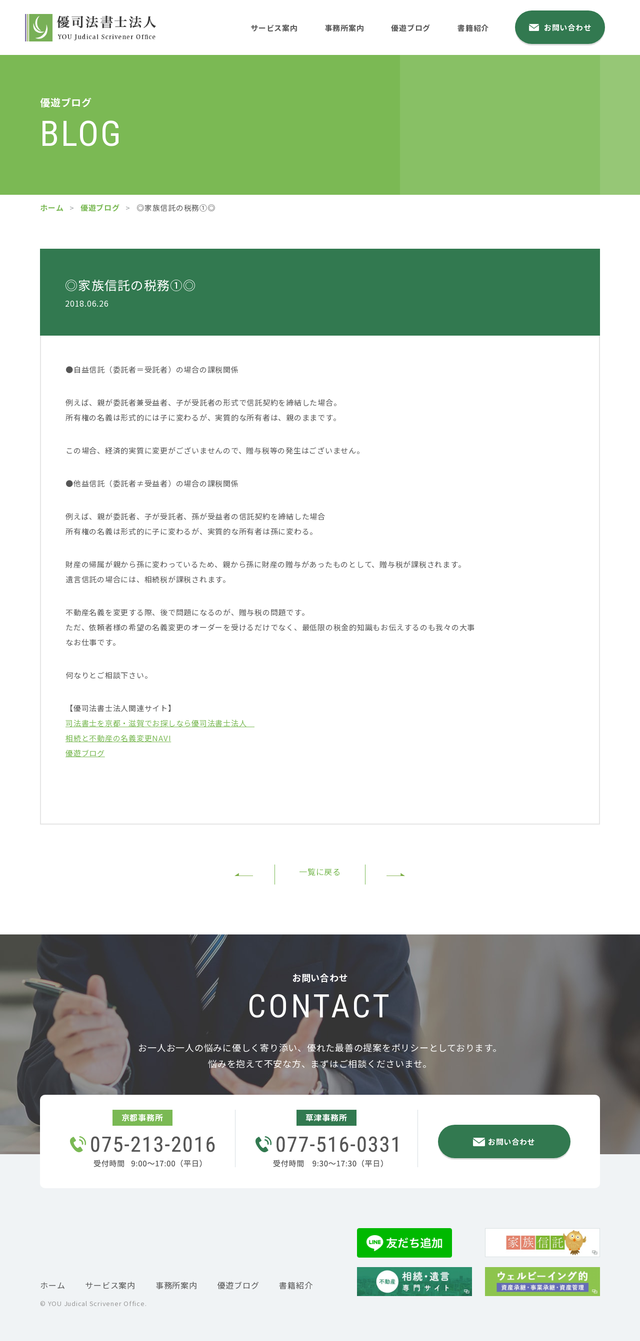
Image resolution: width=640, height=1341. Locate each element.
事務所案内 (349, 26)
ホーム (52, 207)
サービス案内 (275, 26)
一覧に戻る (320, 873)
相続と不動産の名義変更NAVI (118, 738)
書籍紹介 (482, 26)
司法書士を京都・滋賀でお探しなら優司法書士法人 (160, 723)
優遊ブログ (417, 26)
